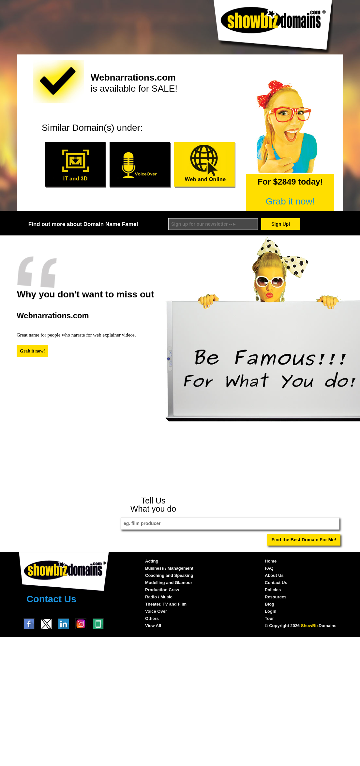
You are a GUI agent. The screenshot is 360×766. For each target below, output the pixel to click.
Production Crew (162, 589)
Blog (269, 604)
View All (153, 625)
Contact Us (51, 599)
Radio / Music (158, 596)
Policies (273, 589)
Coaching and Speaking (169, 575)
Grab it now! (290, 201)
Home (271, 561)
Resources (275, 596)
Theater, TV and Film (166, 604)
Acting (151, 561)
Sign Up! (280, 224)
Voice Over (156, 611)
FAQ (269, 568)
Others (152, 618)
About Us (274, 575)
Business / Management (169, 568)
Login (270, 611)
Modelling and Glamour (168, 582)
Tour (269, 618)
